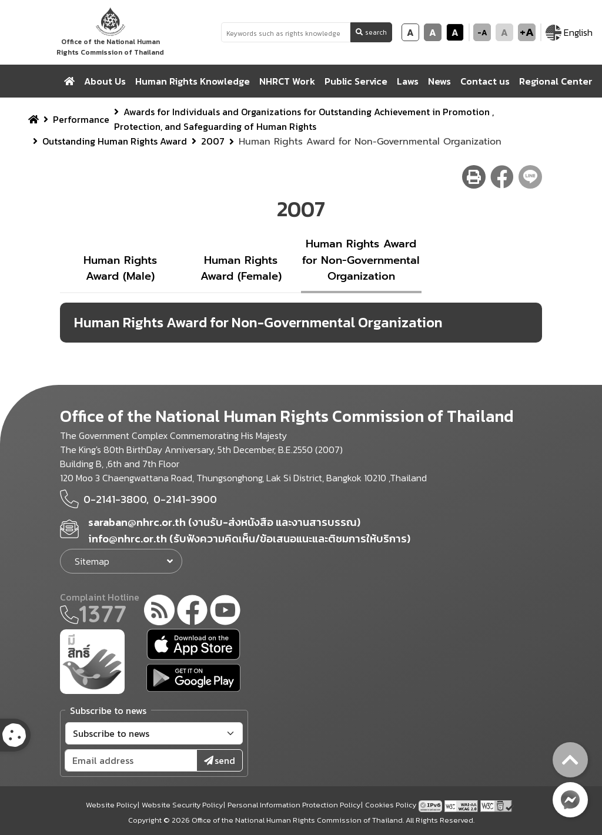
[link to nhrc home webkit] (110, 32)
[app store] (193, 644)
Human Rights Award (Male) (120, 268)
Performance (81, 119)
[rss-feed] (159, 612)
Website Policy (111, 804)
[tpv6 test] (431, 805)
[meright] (92, 660)
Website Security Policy (182, 804)
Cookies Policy (390, 804)
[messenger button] (570, 799)
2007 (213, 141)
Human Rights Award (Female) (241, 268)
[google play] (193, 677)
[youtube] (225, 612)
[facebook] (192, 612)
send (219, 760)
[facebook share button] (502, 177)
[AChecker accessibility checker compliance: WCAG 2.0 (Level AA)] (462, 805)
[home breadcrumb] (33, 119)
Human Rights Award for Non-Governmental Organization (361, 260)
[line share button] (530, 177)
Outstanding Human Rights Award (114, 141)
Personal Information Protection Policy (294, 804)
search (371, 32)
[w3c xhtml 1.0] (497, 805)
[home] (69, 81)
